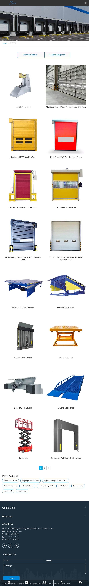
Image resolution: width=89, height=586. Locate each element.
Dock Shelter (63, 486)
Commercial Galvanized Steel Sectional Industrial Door (66, 259)
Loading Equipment (57, 55)
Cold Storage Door (11, 486)
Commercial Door (30, 55)
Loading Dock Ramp (66, 408)
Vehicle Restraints (23, 107)
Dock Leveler (78, 486)
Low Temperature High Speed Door (23, 207)
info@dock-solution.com (13, 531)
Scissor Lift (23, 458)
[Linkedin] (10, 545)
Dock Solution (28, 486)
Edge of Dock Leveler (23, 408)
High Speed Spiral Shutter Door (55, 481)
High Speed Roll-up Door (66, 207)
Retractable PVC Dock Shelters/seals (66, 458)
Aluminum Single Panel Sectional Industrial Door (66, 107)
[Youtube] (16, 545)
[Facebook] (4, 545)
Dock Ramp (22, 491)
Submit (11, 578)
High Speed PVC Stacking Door (23, 157)
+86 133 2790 (9, 539)
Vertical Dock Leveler (23, 358)
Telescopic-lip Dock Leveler (23, 308)
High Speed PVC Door (30, 481)
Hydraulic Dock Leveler (66, 308)
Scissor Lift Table (66, 358)
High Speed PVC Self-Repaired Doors (66, 157)
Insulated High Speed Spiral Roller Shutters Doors (23, 259)
